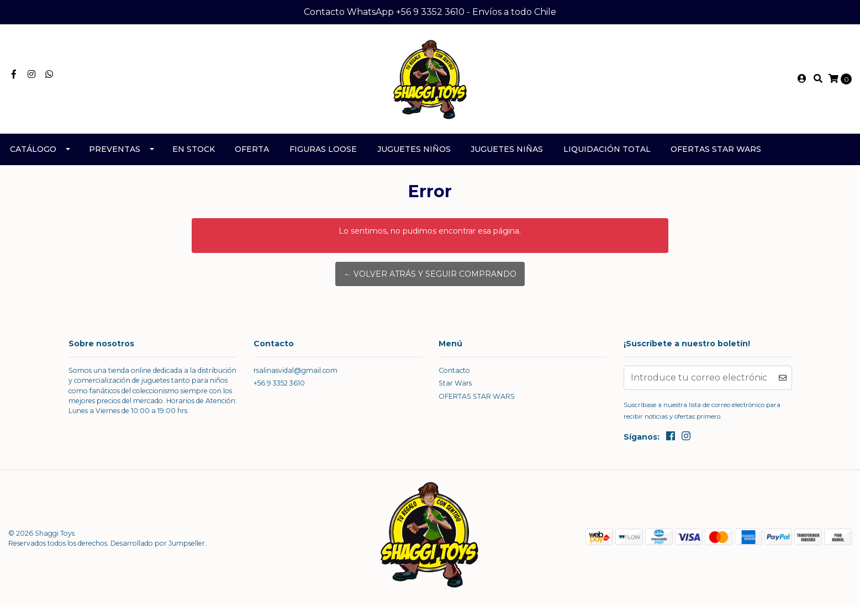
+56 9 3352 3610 (279, 383)
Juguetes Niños (414, 149)
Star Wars (455, 383)
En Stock (193, 149)
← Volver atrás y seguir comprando (430, 274)
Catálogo (33, 149)
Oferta (252, 149)
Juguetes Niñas (507, 149)
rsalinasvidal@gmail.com (295, 370)
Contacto (454, 370)
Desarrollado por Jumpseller (157, 543)
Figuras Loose (323, 149)
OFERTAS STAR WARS (716, 149)
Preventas (114, 149)
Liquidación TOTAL (607, 149)
